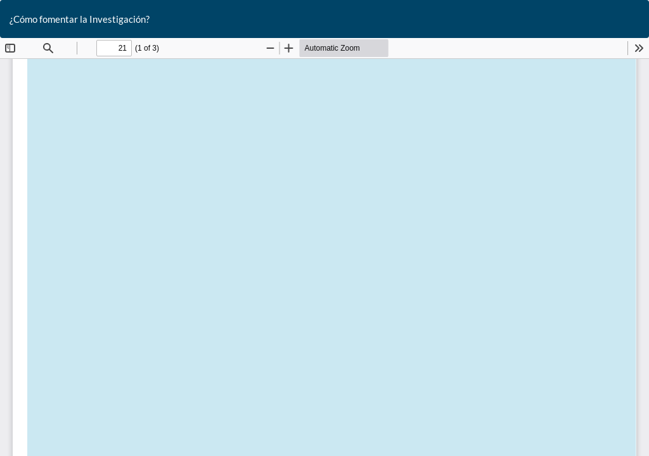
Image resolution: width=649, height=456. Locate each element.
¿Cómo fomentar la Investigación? (80, 19)
